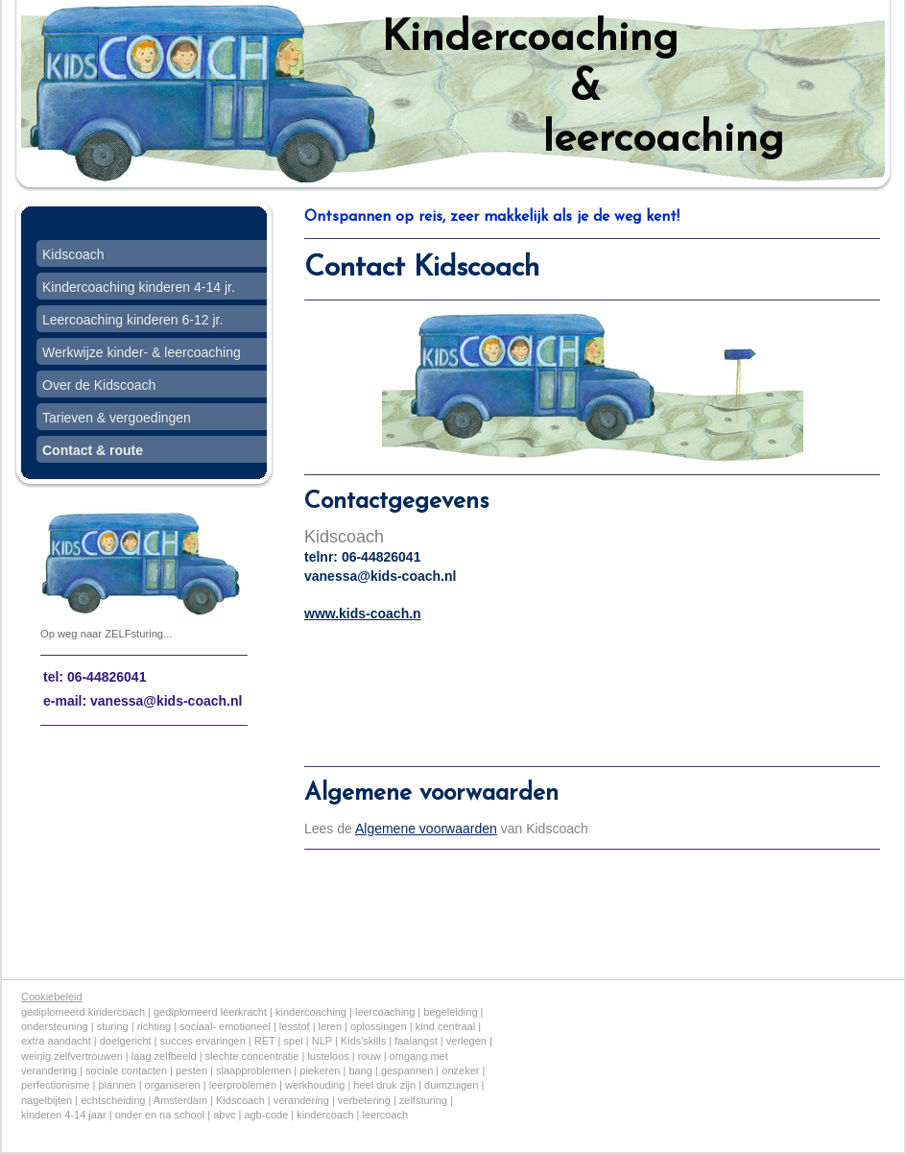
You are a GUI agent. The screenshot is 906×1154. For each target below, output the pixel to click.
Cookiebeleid (52, 996)
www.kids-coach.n (362, 613)
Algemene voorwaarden (426, 828)
